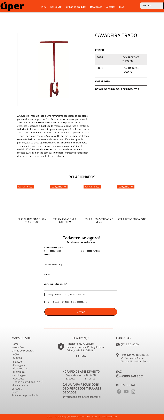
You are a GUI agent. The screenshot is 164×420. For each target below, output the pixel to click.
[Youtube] (126, 391)
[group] (82, 206)
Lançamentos (21, 385)
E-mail (47, 274)
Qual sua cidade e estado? (55, 284)
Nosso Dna (18, 347)
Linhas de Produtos (23, 350)
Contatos (17, 388)
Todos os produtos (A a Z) (28, 382)
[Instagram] (133, 391)
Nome (46, 255)
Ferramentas (20, 368)
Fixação (17, 361)
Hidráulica (19, 372)
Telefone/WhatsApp (53, 264)
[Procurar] (149, 5)
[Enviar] (80, 312)
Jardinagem (19, 375)
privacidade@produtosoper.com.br (81, 397)
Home (15, 344)
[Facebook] (119, 391)
